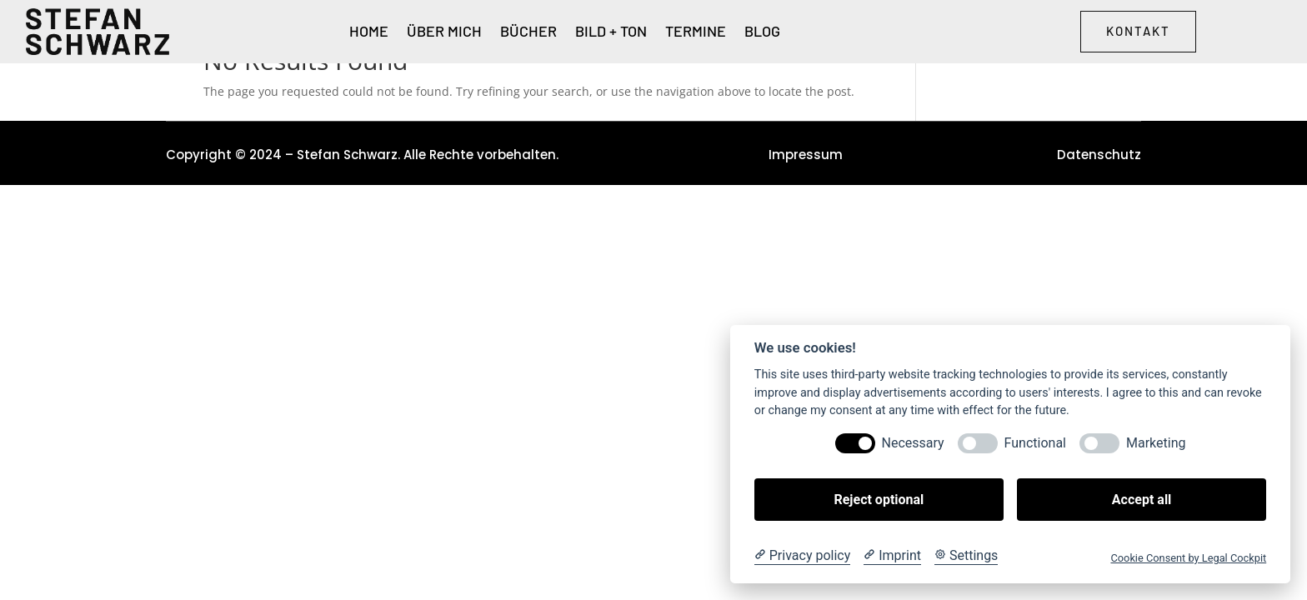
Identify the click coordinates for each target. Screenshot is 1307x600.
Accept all (1141, 500)
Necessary (913, 443)
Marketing (1155, 443)
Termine (695, 32)
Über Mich (444, 32)
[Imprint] (892, 556)
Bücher (528, 32)
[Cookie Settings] (966, 556)
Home (368, 32)
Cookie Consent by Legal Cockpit (1188, 558)
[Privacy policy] (802, 556)
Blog (762, 32)
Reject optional (879, 500)
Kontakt (1138, 30)
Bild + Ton (611, 32)
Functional (1035, 443)
